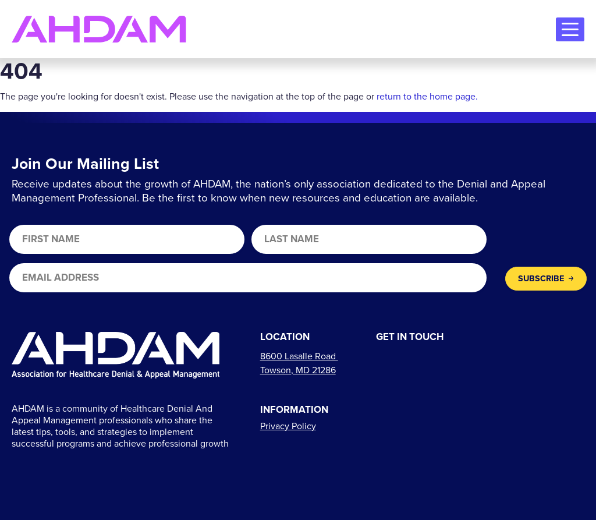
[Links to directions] (299, 363)
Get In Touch (410, 337)
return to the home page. (427, 96)
